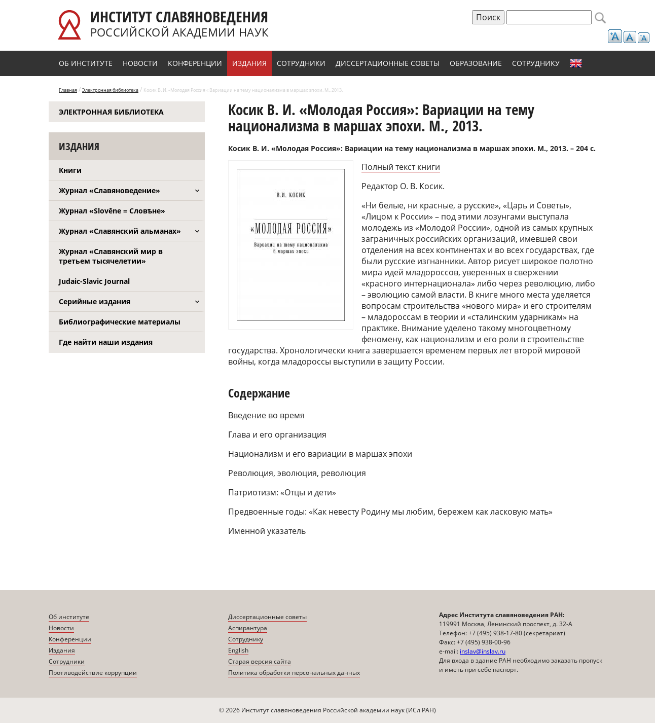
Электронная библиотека (110, 90)
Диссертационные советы (388, 63)
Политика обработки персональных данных (294, 672)
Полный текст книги (400, 166)
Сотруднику (536, 63)
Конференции (195, 63)
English (576, 63)
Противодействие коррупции (93, 672)
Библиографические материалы (119, 322)
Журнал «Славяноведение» (109, 190)
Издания (249, 63)
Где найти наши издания (106, 342)
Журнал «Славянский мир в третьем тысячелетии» (111, 256)
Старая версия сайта (259, 661)
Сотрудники (301, 63)
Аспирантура (247, 628)
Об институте (86, 63)
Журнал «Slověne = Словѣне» (112, 210)
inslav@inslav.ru (482, 651)
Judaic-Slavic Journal (94, 281)
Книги (70, 170)
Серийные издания (94, 301)
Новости (140, 63)
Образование (476, 63)
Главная (68, 90)
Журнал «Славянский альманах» (120, 231)
